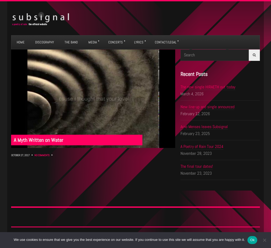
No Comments (41, 155)
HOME (21, 42)
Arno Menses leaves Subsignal (204, 126)
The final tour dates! (196, 166)
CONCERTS (115, 42)
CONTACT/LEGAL (165, 42)
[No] (264, 240)
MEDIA (92, 42)
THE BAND (71, 42)
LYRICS (138, 42)
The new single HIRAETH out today (207, 87)
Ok (252, 240)
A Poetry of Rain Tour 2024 (201, 146)
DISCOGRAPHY (44, 42)
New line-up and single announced (207, 107)
